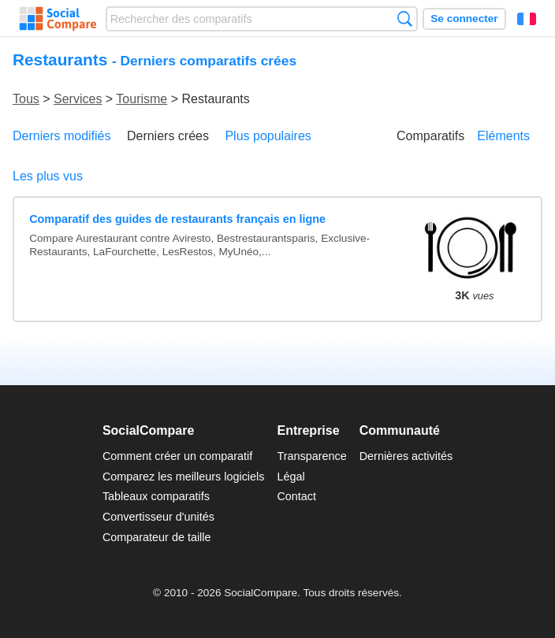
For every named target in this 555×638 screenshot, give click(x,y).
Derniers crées (168, 136)
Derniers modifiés (61, 136)
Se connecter (463, 18)
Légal (290, 476)
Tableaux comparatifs (156, 496)
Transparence (311, 456)
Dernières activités (406, 456)
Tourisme (141, 99)
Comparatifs (430, 136)
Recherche (404, 18)
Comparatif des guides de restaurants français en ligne (177, 219)
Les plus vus (48, 176)
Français (526, 19)
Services (78, 99)
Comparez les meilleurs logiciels (183, 476)
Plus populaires (268, 136)
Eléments (503, 136)
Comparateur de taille (156, 537)
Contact (296, 496)
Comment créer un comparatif (177, 456)
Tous (26, 99)
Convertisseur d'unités (158, 516)
